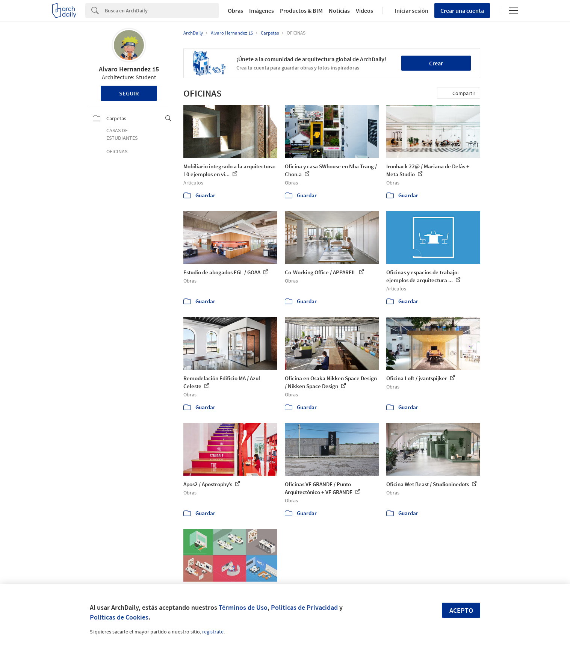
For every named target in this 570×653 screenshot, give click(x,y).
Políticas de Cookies (119, 617)
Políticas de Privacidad (304, 607)
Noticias (339, 11)
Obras (235, 11)
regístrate (213, 631)
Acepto (461, 610)
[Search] (162, 10)
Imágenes (261, 11)
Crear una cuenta (462, 10)
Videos (364, 11)
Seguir (129, 93)
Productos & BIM (301, 11)
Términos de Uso (243, 607)
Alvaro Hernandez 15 (129, 69)
